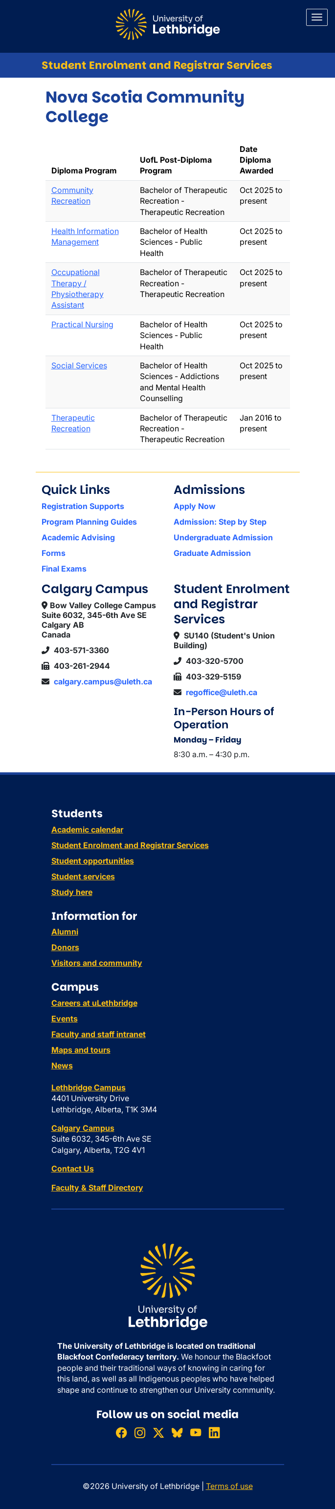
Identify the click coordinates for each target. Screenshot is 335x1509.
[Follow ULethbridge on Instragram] (140, 1433)
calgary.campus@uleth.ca (103, 681)
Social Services (79, 365)
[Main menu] (317, 17)
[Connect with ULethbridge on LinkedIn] (214, 1433)
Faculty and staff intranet (98, 1034)
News (62, 1065)
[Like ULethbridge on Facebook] (121, 1433)
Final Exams (64, 569)
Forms (54, 553)
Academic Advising (78, 537)
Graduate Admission (212, 553)
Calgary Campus (82, 1128)
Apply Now (195, 506)
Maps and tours (81, 1050)
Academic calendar (87, 829)
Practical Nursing (82, 324)
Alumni (64, 931)
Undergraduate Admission (223, 537)
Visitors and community (96, 963)
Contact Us (72, 1168)
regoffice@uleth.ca (221, 692)
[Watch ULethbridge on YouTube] (195, 1433)
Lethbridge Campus (88, 1087)
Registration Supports (83, 506)
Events (64, 1018)
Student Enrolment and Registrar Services (157, 65)
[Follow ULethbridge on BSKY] (177, 1433)
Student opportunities (92, 861)
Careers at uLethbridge (94, 1003)
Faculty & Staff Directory (97, 1187)
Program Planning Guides (89, 522)
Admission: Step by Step (220, 522)
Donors (65, 947)
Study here (71, 892)
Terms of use (229, 1486)
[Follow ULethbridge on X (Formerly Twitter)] (158, 1433)
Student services (83, 876)
